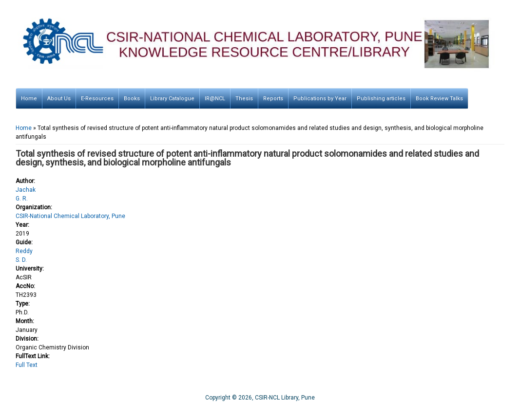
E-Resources (97, 98)
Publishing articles (381, 98)
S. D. (21, 259)
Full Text (27, 365)
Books (132, 98)
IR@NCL (215, 98)
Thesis (244, 98)
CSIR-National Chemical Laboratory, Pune (70, 216)
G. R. (22, 198)
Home (29, 98)
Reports (273, 98)
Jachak (26, 189)
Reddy (24, 251)
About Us (59, 98)
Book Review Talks (439, 98)
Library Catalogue (172, 98)
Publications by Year (320, 98)
